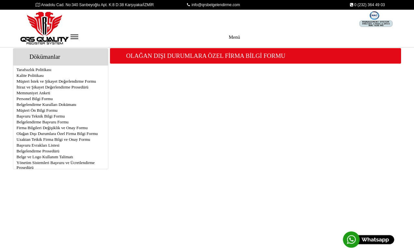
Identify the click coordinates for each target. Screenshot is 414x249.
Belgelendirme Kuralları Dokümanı (46, 104)
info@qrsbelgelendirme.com (213, 5)
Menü (155, 40)
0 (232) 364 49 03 (367, 5)
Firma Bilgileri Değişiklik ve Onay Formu (52, 127)
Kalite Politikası (30, 75)
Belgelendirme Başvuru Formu (42, 121)
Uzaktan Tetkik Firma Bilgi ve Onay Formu (53, 139)
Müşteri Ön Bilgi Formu (37, 110)
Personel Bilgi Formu (34, 98)
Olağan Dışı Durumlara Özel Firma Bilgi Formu (57, 133)
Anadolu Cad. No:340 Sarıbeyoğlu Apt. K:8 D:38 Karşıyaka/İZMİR (95, 5)
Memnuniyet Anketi (33, 92)
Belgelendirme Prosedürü (38, 151)
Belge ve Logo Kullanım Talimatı (44, 156)
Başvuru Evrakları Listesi (38, 145)
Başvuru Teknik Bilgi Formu (40, 116)
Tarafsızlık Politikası (33, 69)
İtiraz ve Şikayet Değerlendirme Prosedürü (52, 87)
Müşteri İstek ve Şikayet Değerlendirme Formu (56, 81)
